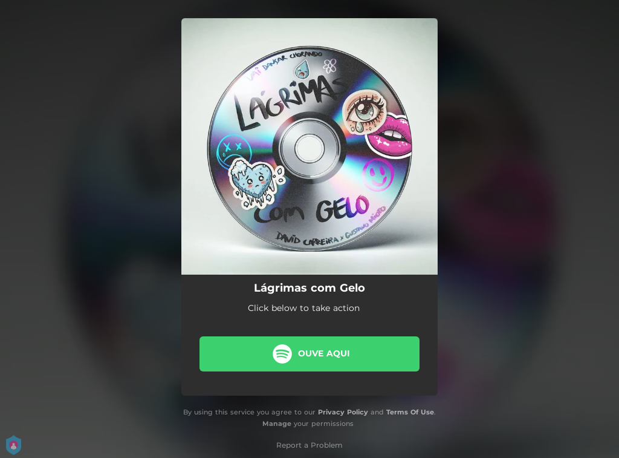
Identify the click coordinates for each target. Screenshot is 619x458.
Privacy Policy (343, 412)
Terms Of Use (410, 412)
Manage (276, 423)
